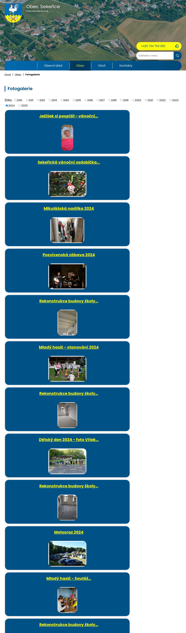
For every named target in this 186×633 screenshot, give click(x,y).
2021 (150, 100)
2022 (162, 100)
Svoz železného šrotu (153, 400)
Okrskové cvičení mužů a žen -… (94, 308)
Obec (80, 66)
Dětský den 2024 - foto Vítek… (94, 213)
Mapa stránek (156, 624)
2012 (42, 100)
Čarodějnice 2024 (153, 305)
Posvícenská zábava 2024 (35, 166)
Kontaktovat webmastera (63, 624)
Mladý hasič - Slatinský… (94, 355)
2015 (78, 100)
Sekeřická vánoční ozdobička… (94, 118)
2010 (19, 100)
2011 (31, 100)
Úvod (30, 66)
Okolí (101, 66)
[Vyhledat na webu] (147, 56)
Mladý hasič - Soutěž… (94, 258)
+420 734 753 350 (153, 46)
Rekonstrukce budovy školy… (94, 166)
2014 (66, 100)
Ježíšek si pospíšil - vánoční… (35, 118)
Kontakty (125, 66)
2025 (24, 105)
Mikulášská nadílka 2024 (153, 118)
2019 (125, 100)
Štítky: (8, 100)
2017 (102, 100)
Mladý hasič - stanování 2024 (153, 166)
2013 (54, 100)
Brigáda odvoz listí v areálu (94, 403)
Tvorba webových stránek (88, 627)
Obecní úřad (53, 66)
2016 (90, 100)
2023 (175, 100)
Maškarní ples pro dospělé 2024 (36, 498)
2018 (114, 100)
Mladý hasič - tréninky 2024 (35, 308)
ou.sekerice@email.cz (18, 610)
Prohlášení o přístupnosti (132, 624)
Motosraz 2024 (35, 258)
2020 (138, 100)
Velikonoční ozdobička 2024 (153, 355)
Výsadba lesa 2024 (35, 447)
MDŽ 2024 (94, 447)
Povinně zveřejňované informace (98, 624)
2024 (11, 105)
